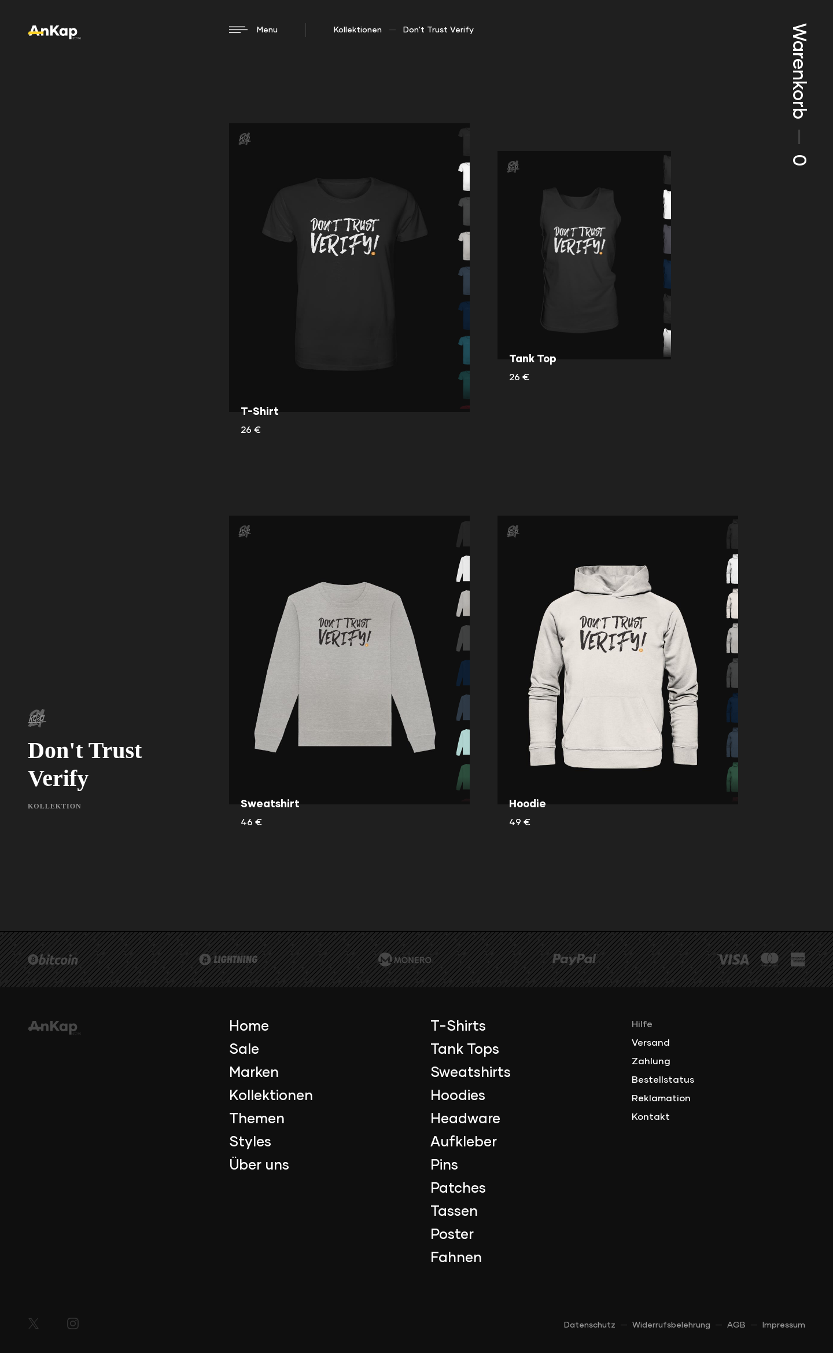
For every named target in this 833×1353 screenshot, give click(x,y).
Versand (651, 1042)
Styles (250, 1142)
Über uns (259, 1165)
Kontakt (651, 1117)
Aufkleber (463, 1142)
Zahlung (651, 1061)
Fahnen (456, 1258)
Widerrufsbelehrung (671, 1325)
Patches (458, 1189)
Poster (452, 1235)
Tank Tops (464, 1050)
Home (249, 1027)
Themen (257, 1119)
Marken (254, 1073)
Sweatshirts (470, 1073)
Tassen (454, 1212)
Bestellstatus (663, 1079)
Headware (465, 1119)
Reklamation (661, 1098)
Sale (244, 1050)
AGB (736, 1325)
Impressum (783, 1325)
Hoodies (457, 1096)
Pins (444, 1165)
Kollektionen (358, 30)
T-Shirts (458, 1027)
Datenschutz (589, 1325)
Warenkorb (798, 94)
